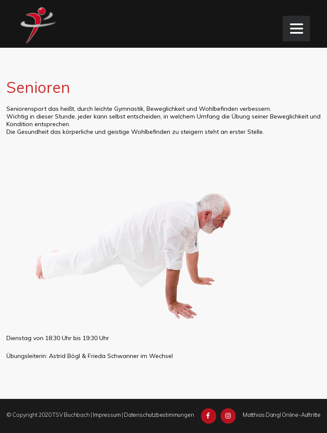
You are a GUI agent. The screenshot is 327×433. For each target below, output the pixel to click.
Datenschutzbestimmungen (159, 414)
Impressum (106, 414)
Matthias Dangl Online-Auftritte (282, 414)
